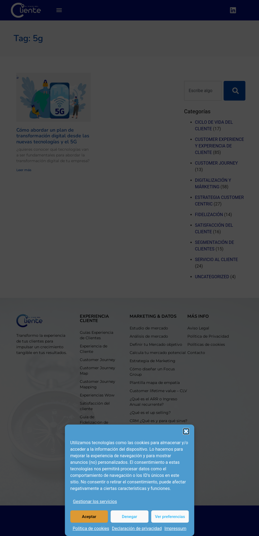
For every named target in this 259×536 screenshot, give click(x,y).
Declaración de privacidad (137, 528)
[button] (186, 431)
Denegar (129, 516)
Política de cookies (91, 528)
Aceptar (89, 516)
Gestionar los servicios (95, 501)
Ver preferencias (170, 516)
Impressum (175, 528)
